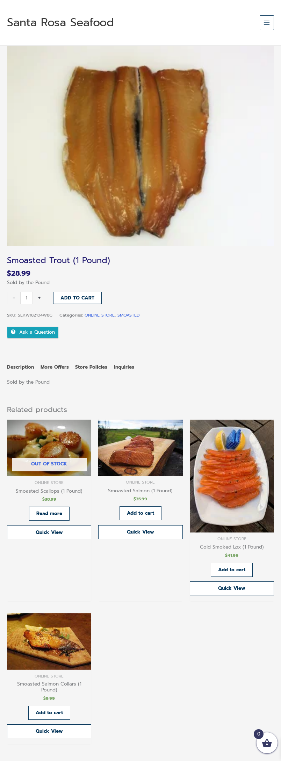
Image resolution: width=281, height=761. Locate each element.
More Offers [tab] (55, 367)
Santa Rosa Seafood (60, 22)
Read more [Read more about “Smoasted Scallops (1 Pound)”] (49, 513)
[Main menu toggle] (267, 22)
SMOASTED (128, 315)
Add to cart (77, 298)
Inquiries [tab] (124, 367)
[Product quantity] (26, 298)
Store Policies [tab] (91, 367)
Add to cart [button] (140, 513)
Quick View (49, 532)
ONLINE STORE (100, 315)
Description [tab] (20, 367)
